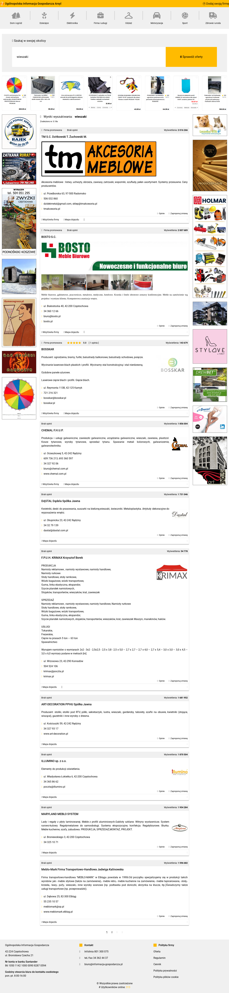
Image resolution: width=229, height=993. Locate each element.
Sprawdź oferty (191, 57)
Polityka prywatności (165, 970)
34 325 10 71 (51, 842)
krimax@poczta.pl (54, 671)
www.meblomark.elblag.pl (58, 911)
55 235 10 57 (51, 901)
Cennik (157, 964)
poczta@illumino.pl (54, 786)
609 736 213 (51, 458)
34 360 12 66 (51, 311)
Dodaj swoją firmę (216, 3)
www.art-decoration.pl (56, 733)
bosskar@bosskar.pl (55, 397)
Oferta (156, 951)
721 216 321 (51, 392)
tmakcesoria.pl (52, 208)
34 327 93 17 (51, 728)
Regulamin (159, 957)
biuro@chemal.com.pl (56, 468)
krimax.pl (49, 676)
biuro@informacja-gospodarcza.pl (103, 964)
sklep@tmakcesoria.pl (85, 203)
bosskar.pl (49, 403)
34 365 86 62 (51, 781)
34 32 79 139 (51, 525)
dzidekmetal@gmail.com (57, 203)
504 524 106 (51, 666)
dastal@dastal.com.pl (56, 530)
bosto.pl (48, 321)
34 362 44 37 (100, 957)
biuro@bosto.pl (52, 316)
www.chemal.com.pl (55, 473)
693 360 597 (66, 458)
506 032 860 (51, 198)
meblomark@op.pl (54, 906)
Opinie (162, 213)
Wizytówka (50, 219)
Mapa (71, 219)
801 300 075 (101, 951)
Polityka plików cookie (165, 977)
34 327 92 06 (51, 463)
